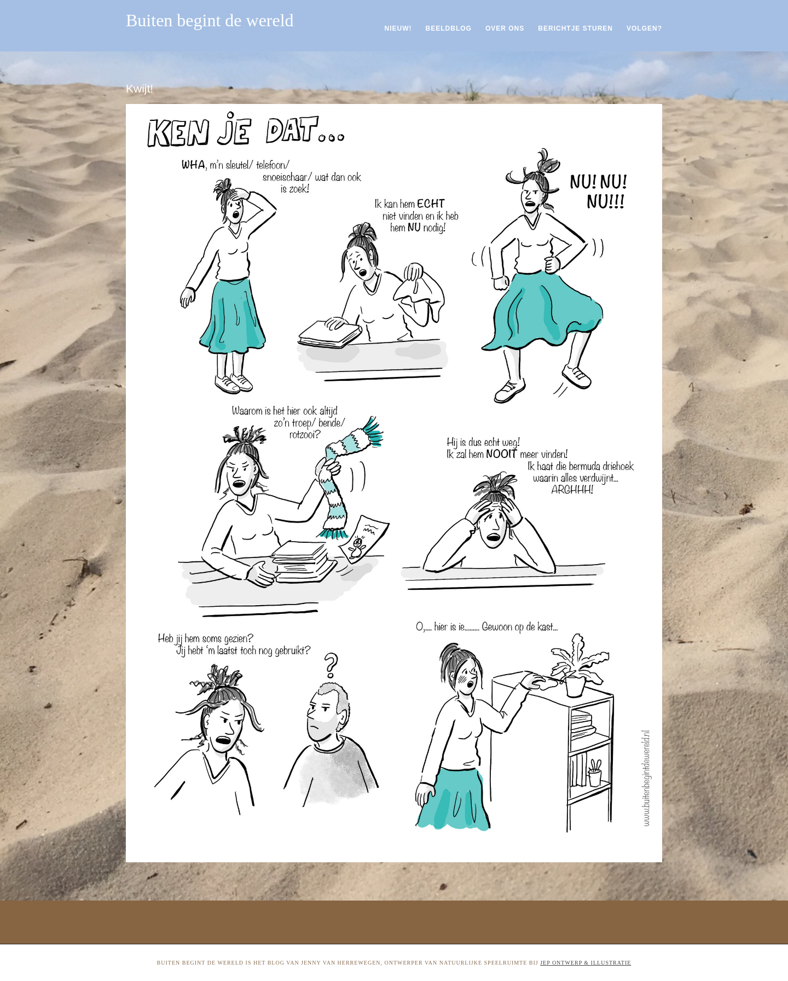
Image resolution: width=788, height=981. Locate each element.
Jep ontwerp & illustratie (585, 963)
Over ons (504, 28)
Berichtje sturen (575, 28)
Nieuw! (398, 28)
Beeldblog (449, 28)
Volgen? (644, 28)
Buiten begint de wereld (210, 20)
